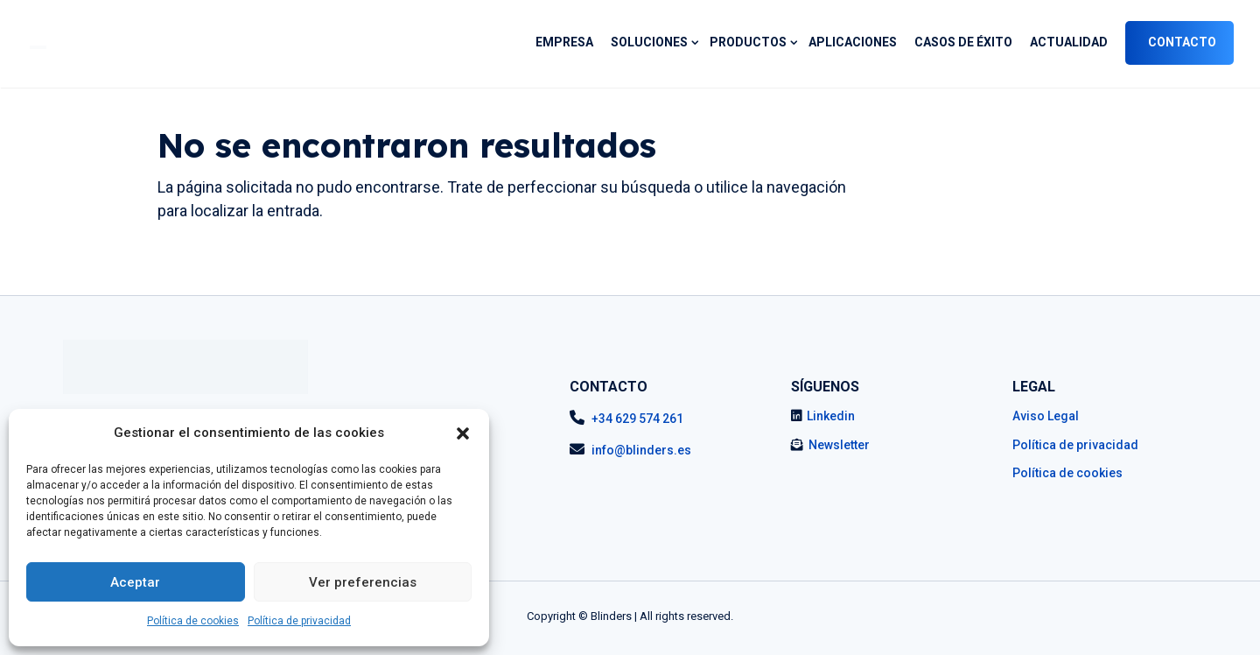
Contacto (1182, 42)
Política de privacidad (299, 621)
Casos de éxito (963, 42)
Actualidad (1069, 42)
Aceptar (135, 582)
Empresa (564, 42)
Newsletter (839, 445)
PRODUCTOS (748, 42)
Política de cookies (193, 621)
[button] (463, 433)
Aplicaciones (852, 42)
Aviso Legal (1045, 416)
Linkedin (831, 416)
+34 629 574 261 (637, 419)
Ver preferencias (362, 582)
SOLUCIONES (649, 42)
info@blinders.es (641, 450)
